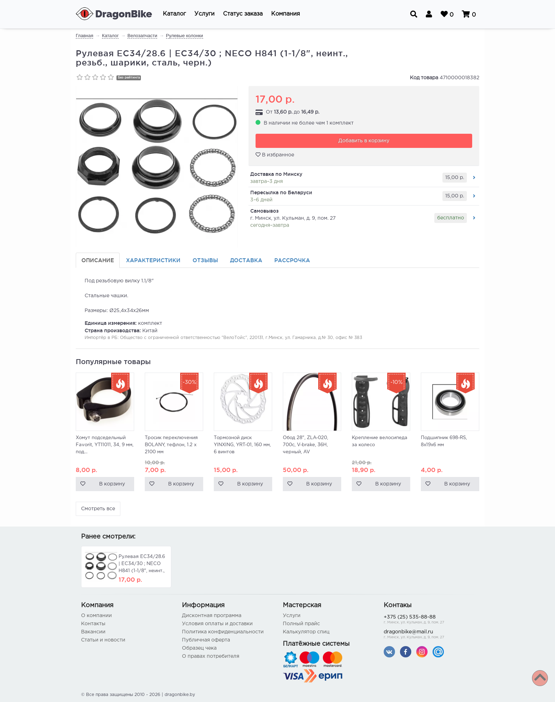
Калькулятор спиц (306, 632)
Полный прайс (301, 624)
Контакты (93, 624)
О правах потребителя (210, 656)
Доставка (246, 260)
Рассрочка (292, 260)
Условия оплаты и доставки (217, 624)
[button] (174, 14)
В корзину (112, 484)
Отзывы (205, 260)
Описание (97, 260)
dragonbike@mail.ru (429, 635)
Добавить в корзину (363, 141)
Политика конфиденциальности (223, 632)
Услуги (292, 616)
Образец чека (199, 648)
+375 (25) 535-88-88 (429, 620)
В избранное (275, 154)
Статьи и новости (103, 640)
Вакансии (93, 632)
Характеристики (153, 260)
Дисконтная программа (211, 616)
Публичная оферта (206, 640)
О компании (96, 616)
